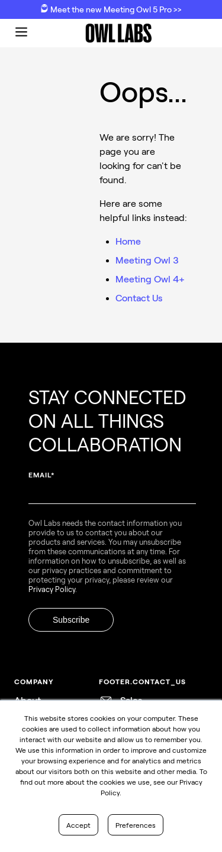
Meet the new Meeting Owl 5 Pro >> (111, 9)
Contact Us (138, 297)
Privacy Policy (51, 589)
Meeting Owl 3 (147, 259)
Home (128, 240)
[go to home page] (118, 33)
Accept (78, 825)
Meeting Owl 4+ (150, 278)
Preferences (135, 825)
